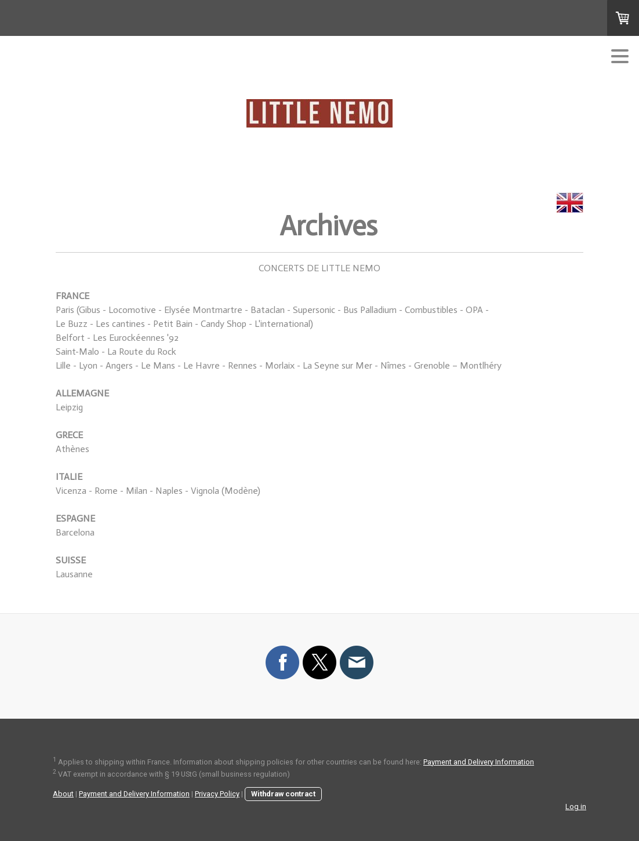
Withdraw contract (283, 793)
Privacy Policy (217, 793)
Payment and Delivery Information (478, 762)
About (63, 793)
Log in (575, 806)
